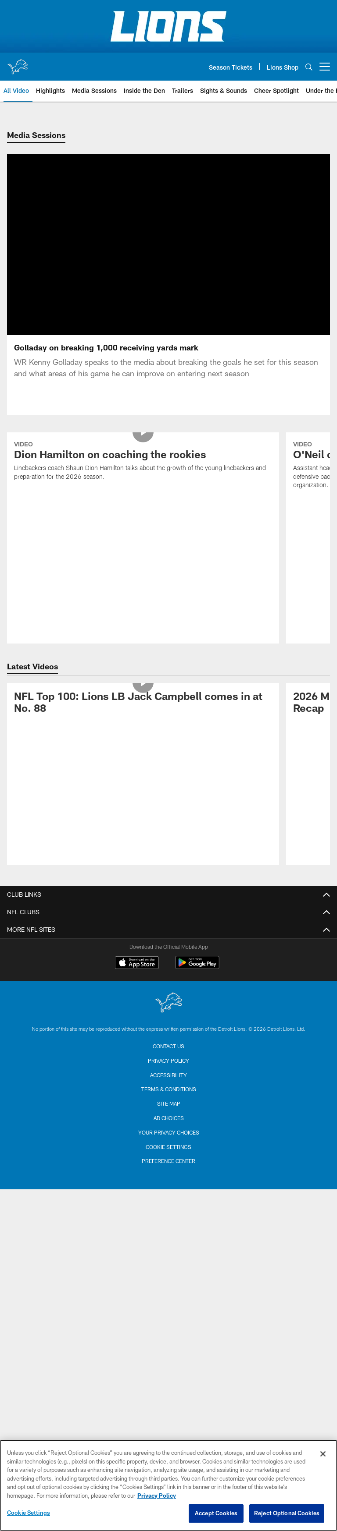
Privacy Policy (168, 1071)
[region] (168, 1485)
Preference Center (168, 1171)
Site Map (168, 1114)
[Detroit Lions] (168, 1014)
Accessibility (168, 1085)
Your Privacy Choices (168, 1143)
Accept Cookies (216, 1513)
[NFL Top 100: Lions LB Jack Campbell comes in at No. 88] (143, 714)
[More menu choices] (324, 66)
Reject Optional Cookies (286, 1513)
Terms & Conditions (168, 1099)
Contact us (168, 1057)
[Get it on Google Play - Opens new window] (197, 977)
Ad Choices (169, 1128)
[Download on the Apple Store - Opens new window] (136, 974)
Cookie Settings (168, 1157)
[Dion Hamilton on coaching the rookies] (143, 472)
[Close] (323, 1454)
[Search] (308, 67)
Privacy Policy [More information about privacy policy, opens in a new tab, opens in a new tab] (156, 1495)
